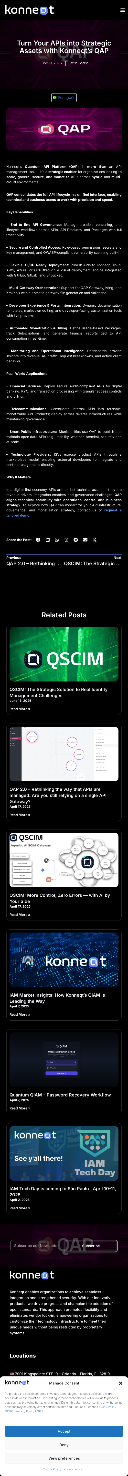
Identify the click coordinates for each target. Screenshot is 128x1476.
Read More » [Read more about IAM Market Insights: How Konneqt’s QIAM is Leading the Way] (20, 1014)
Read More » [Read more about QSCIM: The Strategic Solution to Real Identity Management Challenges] (20, 709)
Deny (64, 1444)
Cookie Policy (52, 1469)
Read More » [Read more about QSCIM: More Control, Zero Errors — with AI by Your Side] (20, 914)
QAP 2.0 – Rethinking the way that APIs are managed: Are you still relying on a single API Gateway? (58, 795)
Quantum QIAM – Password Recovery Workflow (60, 1094)
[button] (120, 1383)
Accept (64, 1431)
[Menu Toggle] (123, 10)
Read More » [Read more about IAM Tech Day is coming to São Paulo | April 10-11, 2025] (20, 1208)
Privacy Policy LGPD (29, 1411)
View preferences (64, 1458)
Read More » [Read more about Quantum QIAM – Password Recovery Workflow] (20, 1108)
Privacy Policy (73, 1469)
